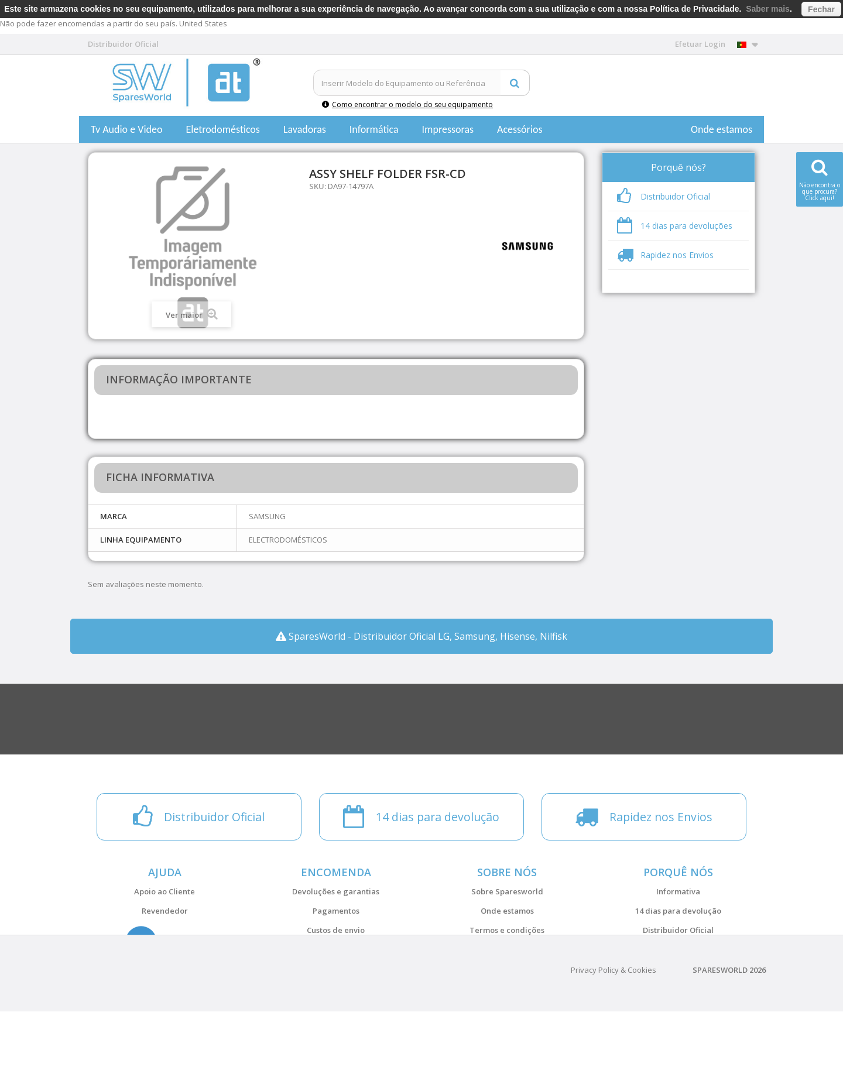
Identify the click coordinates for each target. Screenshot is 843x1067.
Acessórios (520, 129)
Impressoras (448, 129)
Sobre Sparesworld (507, 891)
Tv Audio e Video (126, 129)
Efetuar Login (700, 44)
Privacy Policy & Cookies (613, 1025)
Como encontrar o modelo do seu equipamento (407, 104)
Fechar (821, 9)
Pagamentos (336, 910)
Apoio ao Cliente (164, 891)
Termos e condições (507, 930)
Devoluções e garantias (335, 891)
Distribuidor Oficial (678, 930)
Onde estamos (721, 129)
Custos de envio (336, 930)
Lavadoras (304, 129)
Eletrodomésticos (222, 129)
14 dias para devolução (678, 910)
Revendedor (165, 910)
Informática (374, 129)
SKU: (317, 186)
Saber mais (768, 8)
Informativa (678, 891)
